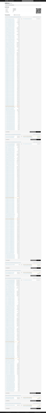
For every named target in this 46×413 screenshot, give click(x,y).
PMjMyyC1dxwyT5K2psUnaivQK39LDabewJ (9, 147)
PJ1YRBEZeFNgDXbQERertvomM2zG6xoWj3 (9, 388)
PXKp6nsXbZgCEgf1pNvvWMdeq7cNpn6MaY (10, 340)
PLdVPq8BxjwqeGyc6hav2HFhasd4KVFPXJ (9, 34)
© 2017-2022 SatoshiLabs (8, 412)
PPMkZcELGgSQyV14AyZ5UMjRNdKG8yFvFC (9, 109)
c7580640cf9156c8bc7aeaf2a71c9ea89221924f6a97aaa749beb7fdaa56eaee (13, 270)
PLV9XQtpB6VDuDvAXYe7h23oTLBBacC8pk (9, 43)
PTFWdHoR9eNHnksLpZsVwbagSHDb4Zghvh (10, 360)
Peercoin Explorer (11, 0)
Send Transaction (27, 412)
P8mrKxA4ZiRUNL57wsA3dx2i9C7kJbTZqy (9, 398)
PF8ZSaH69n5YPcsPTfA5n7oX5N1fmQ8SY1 (27, 398)
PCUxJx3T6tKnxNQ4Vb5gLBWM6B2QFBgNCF (10, 281)
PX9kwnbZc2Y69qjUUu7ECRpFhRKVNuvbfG (27, 406)
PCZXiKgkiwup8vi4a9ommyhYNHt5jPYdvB (9, 108)
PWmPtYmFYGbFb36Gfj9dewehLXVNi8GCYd (9, 23)
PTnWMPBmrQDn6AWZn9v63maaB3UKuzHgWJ (10, 110)
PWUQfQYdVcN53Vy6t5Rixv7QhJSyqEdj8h (9, 397)
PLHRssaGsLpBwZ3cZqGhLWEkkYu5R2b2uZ (27, 273)
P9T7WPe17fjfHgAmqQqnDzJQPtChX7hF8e (9, 285)
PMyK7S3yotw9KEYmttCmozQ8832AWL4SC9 (10, 357)
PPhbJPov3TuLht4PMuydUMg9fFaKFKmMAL (10, 283)
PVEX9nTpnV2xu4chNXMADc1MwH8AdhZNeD (28, 137)
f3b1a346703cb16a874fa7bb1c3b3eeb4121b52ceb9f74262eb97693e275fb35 (13, 403)
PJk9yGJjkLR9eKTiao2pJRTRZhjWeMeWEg (9, 137)
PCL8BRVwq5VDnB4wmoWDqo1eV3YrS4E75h (10, 264)
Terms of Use (18, 412)
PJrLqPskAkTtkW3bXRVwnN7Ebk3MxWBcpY (9, 136)
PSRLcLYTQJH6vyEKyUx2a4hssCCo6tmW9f (9, 272)
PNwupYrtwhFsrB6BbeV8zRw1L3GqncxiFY (9, 273)
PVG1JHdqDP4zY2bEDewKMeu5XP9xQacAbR (10, 116)
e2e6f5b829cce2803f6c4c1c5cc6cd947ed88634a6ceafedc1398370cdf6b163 (13, 134)
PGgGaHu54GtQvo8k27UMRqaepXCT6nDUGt (9, 22)
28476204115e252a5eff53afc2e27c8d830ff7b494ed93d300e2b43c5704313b (13, 395)
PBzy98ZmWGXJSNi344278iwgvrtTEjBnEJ (9, 253)
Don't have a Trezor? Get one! (37, 412)
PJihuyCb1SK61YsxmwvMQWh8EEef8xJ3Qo (9, 222)
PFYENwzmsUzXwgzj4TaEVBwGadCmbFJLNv (10, 52)
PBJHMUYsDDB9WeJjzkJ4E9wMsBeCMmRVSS (10, 107)
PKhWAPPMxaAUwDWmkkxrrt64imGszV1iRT (9, 213)
